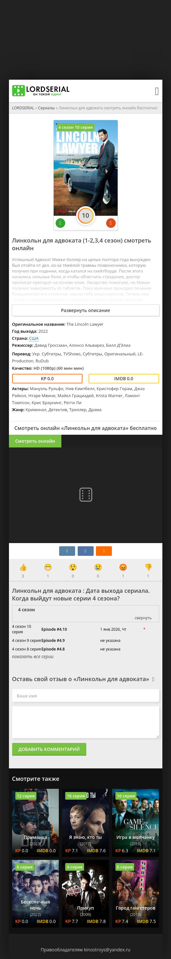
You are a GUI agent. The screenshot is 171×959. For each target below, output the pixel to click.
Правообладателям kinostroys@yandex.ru (85, 950)
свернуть (143, 618)
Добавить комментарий (49, 749)
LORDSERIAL (23, 108)
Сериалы (46, 108)
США (34, 338)
